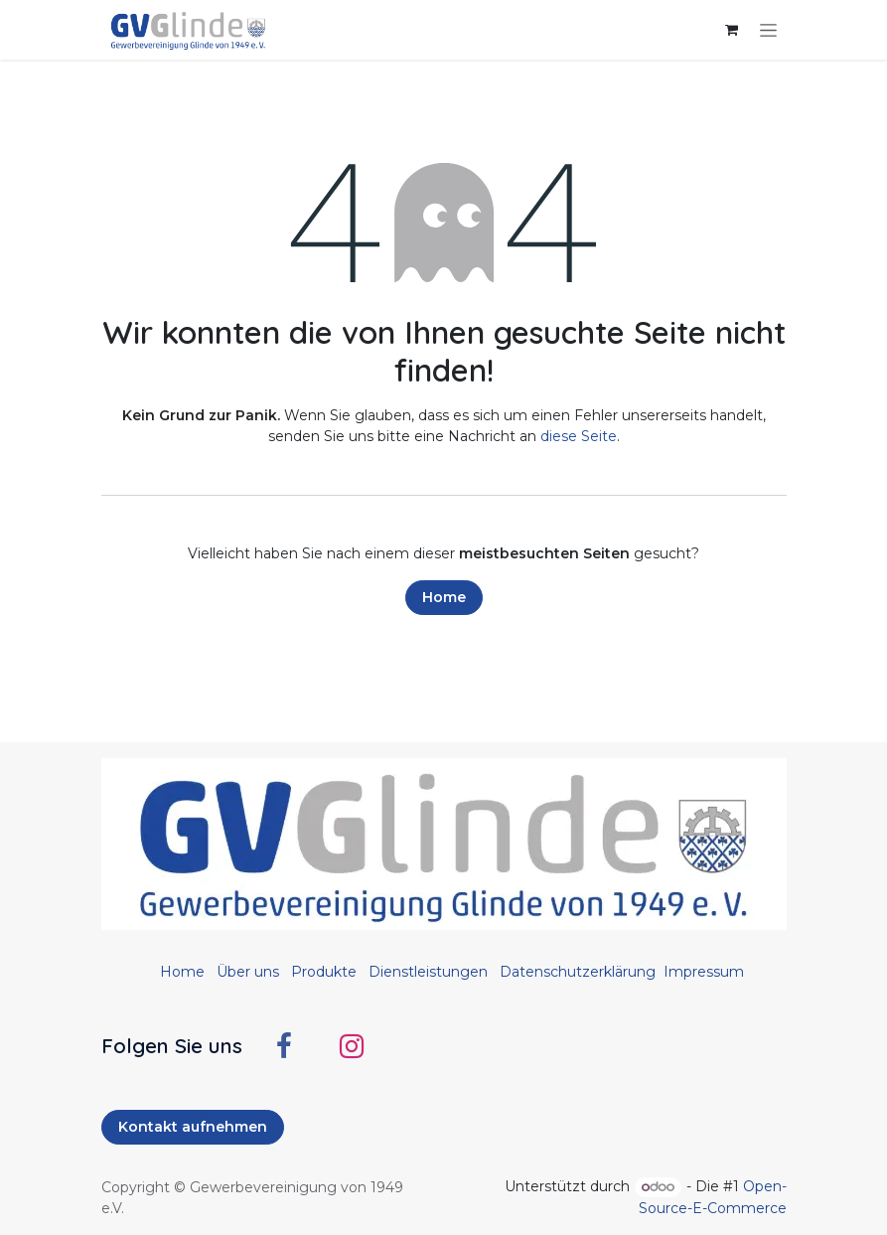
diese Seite (578, 436)
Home (444, 597)
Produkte (324, 972)
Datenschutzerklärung (578, 972)
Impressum (704, 972)
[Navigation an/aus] (768, 30)
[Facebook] (284, 1046)
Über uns (248, 972)
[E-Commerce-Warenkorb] (732, 30)
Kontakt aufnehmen (192, 1127)
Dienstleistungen (428, 972)
